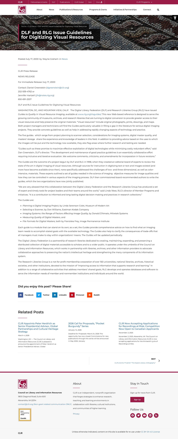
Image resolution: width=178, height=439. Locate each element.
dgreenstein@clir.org (57, 87)
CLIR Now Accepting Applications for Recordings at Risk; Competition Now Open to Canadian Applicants (139, 326)
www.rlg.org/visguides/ (89, 114)
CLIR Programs (144, 2)
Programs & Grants (98, 10)
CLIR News (32, 26)
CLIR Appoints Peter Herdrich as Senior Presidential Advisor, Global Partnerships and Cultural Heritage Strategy (38, 327)
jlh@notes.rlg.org (45, 95)
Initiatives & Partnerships (125, 10)
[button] (175, 18)
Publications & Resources (71, 10)
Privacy (76, 414)
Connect (147, 10)
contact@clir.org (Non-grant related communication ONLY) (45, 404)
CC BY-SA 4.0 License (150, 432)
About (40, 10)
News (51, 10)
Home (23, 26)
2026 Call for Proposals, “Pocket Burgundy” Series (86, 325)
